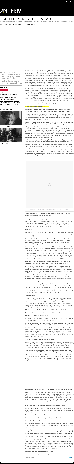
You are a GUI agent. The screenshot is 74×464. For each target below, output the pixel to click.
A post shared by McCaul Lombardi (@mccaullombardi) (42, 209)
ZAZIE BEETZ (15, 104)
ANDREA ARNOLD (4, 96)
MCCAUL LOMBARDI (11, 99)
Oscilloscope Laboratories (19, 24)
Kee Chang (5, 24)
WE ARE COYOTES (7, 104)
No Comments (30, 457)
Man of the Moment (11, 136)
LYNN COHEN (8, 97)
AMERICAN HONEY (13, 94)
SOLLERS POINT (6, 102)
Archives (65, 1)
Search (71, 1)
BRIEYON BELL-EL (13, 96)
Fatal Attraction (11, 119)
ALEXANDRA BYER (4, 94)
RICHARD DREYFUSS (8, 101)
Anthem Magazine (10, 11)
